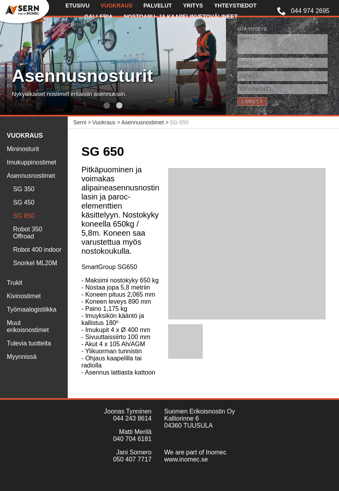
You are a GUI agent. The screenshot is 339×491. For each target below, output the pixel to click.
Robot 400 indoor (37, 249)
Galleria (98, 16)
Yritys (193, 5)
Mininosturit (23, 149)
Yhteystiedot (235, 5)
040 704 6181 (132, 439)
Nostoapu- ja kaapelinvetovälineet (180, 16)
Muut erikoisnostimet (28, 326)
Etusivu (77, 5)
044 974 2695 (310, 10)
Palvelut (157, 5)
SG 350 (23, 189)
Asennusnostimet (31, 175)
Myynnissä (22, 356)
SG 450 (23, 202)
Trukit (14, 282)
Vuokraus (117, 5)
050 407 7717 (132, 459)
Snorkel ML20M (35, 263)
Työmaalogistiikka (31, 309)
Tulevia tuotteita (29, 343)
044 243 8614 (132, 418)
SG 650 (23, 215)
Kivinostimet (24, 296)
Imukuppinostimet (31, 162)
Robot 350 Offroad (27, 233)
